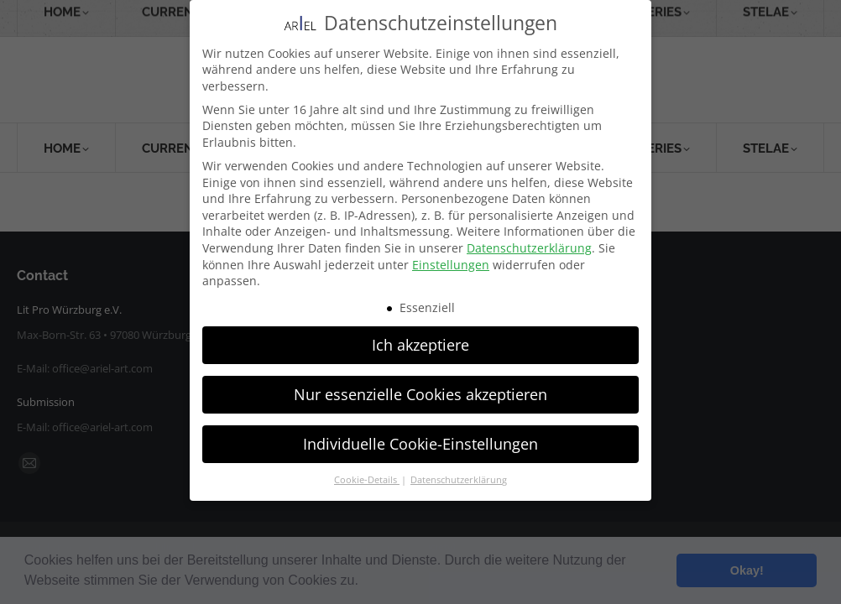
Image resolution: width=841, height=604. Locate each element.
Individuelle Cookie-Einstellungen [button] (420, 443)
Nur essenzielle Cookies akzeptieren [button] (420, 393)
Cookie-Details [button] (367, 480)
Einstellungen (450, 264)
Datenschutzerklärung (529, 248)
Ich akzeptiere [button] (420, 344)
